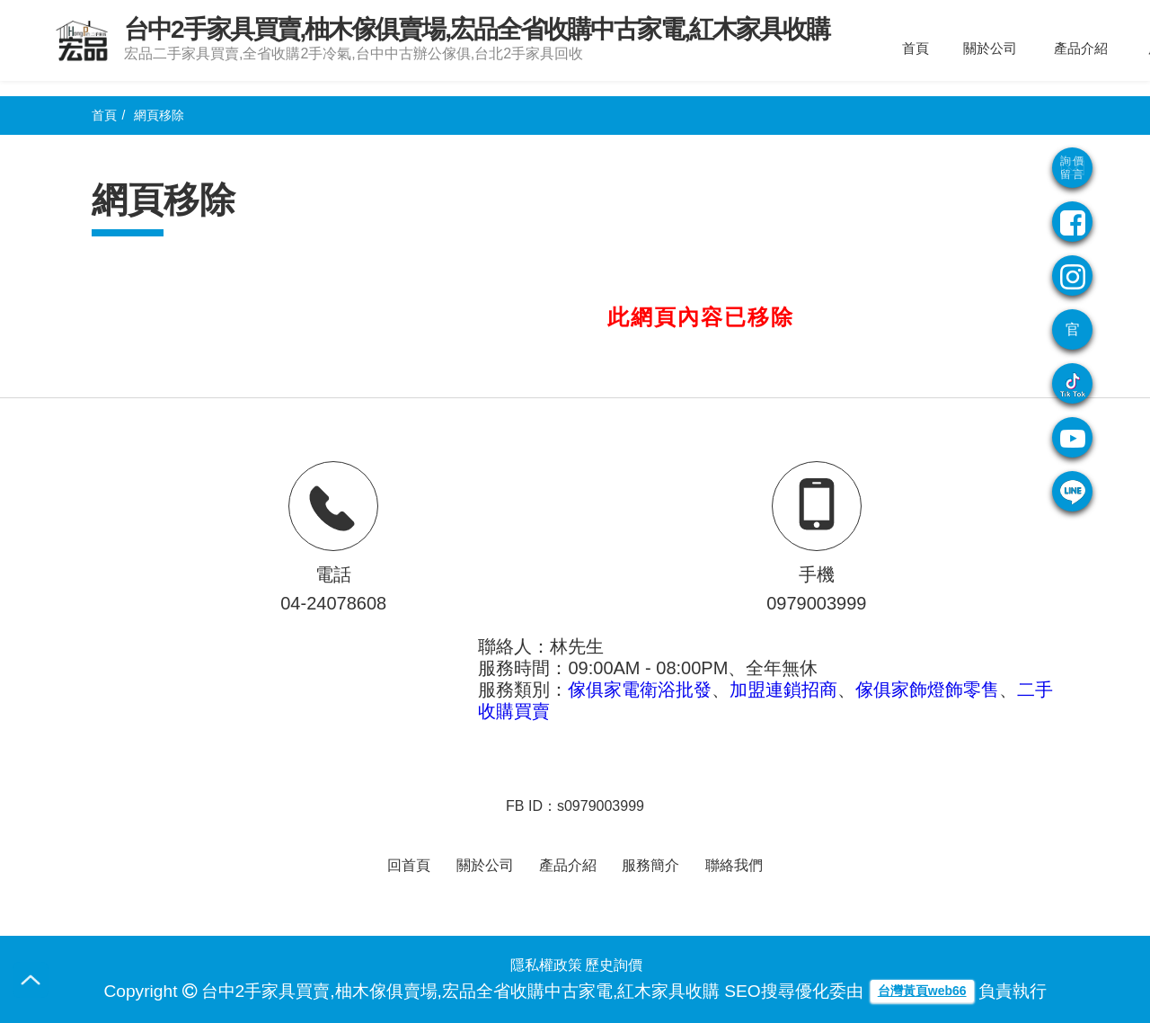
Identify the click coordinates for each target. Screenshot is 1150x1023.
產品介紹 (1081, 48)
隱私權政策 (546, 965)
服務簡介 (650, 865)
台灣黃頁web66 (922, 990)
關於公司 (990, 48)
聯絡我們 (734, 865)
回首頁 (408, 865)
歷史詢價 (613, 965)
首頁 (915, 48)
